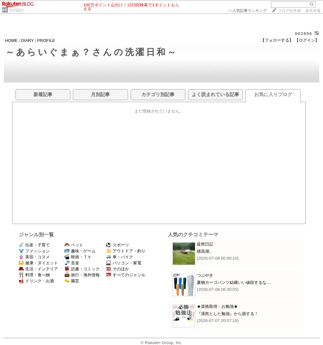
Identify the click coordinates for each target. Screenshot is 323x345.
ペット (73, 245)
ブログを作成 (289, 11)
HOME (11, 40)
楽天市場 (312, 11)
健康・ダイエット (38, 263)
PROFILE (46, 40)
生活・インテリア (38, 269)
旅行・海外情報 (82, 275)
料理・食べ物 (34, 275)
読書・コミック (82, 269)
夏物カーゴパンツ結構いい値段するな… (234, 282)
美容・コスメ (34, 257)
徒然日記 (205, 244)
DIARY (27, 40)
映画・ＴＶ (77, 257)
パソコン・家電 (123, 263)
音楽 (71, 263)
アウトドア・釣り (125, 251)
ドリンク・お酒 (36, 281)
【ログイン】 (307, 40)
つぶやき (205, 275)
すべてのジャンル (125, 275)
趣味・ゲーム (80, 251)
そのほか (16, 10)
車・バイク (119, 257)
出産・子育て (34, 245)
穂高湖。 (205, 251)
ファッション (34, 251)
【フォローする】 (277, 40)
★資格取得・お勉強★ (217, 306)
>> (247, 11)
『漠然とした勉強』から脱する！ (227, 313)
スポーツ (117, 245)
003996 (303, 33)
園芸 (71, 281)
